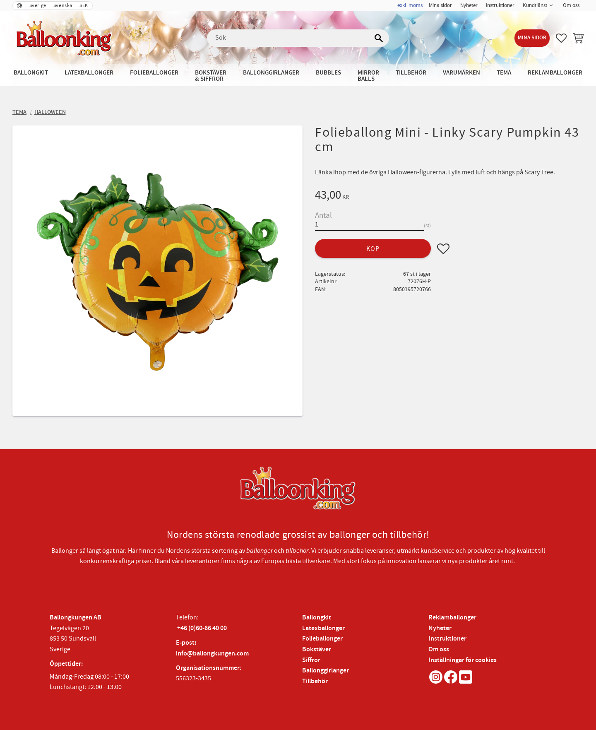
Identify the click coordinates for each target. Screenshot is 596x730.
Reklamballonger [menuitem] (555, 73)
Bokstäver (316, 649)
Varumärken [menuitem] (461, 73)
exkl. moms (410, 5)
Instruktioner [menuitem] (500, 5)
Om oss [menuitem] (571, 5)
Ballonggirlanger (325, 670)
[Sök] (378, 38)
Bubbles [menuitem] (328, 73)
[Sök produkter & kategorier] (298, 38)
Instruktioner (447, 638)
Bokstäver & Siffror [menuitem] (210, 76)
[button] (561, 38)
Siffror (311, 660)
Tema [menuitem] (504, 73)
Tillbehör (315, 681)
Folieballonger (322, 638)
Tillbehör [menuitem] (411, 73)
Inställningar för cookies (462, 660)
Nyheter (440, 628)
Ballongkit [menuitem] (31, 73)
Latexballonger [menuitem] (89, 73)
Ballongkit (316, 617)
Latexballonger (323, 628)
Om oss (438, 649)
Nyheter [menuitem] (469, 5)
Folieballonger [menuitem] (154, 73)
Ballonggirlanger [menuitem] (271, 73)
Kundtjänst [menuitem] (535, 5)
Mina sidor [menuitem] (440, 5)
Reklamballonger (452, 617)
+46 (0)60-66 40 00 (202, 628)
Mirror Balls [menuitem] (368, 76)
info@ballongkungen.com (212, 653)
